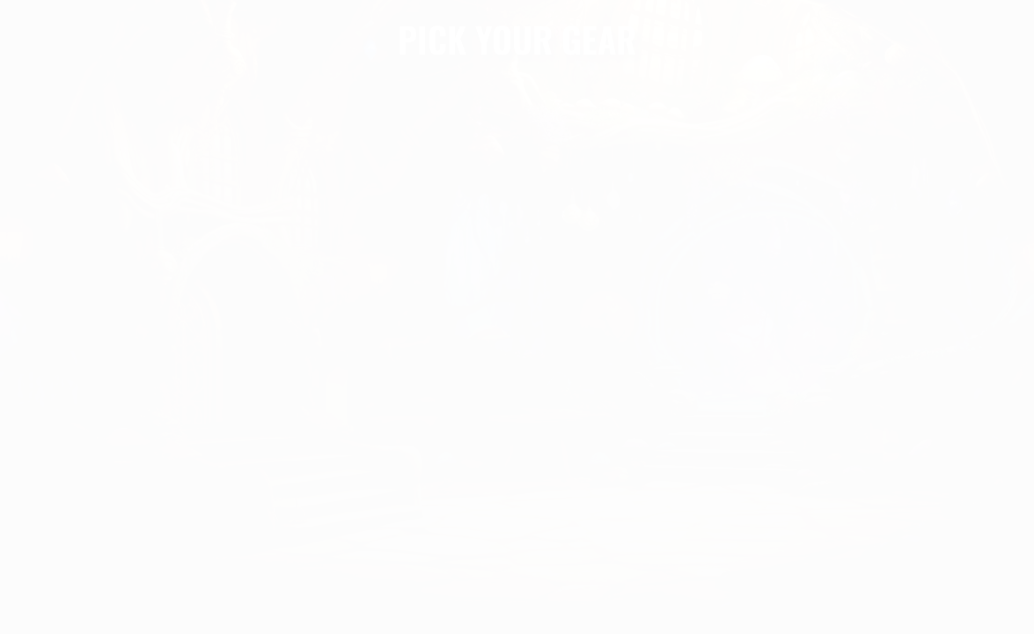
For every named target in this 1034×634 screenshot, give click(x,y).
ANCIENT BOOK (738, 520)
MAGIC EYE (512, 520)
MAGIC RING (287, 520)
